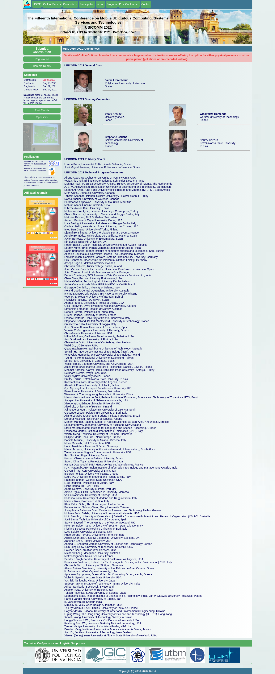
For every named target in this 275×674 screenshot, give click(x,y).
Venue (100, 4)
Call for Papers (52, 4)
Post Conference (129, 4)
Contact (145, 4)
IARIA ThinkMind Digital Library (35, 170)
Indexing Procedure (31, 185)
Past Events (42, 110)
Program (112, 4)
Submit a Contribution (42, 50)
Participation (87, 4)
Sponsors (42, 117)
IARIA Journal (52, 182)
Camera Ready (42, 66)
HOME (37, 4)
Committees (70, 4)
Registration (42, 59)
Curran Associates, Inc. (47, 177)
